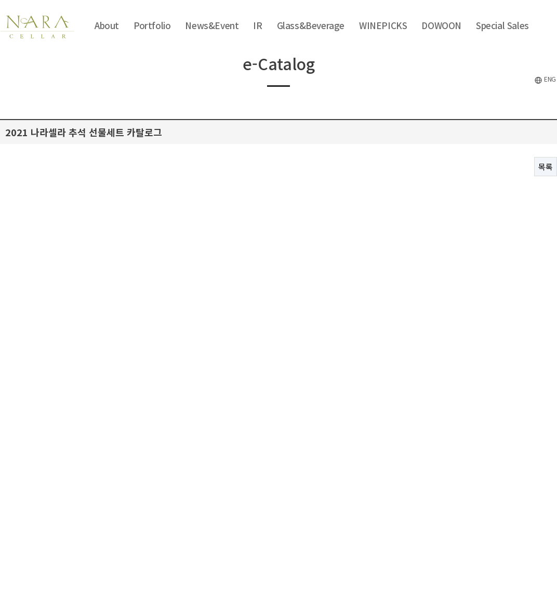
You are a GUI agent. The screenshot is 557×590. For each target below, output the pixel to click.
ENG (545, 79)
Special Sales (502, 25)
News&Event (211, 25)
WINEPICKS (383, 25)
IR (257, 25)
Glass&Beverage (310, 25)
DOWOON (441, 25)
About (107, 25)
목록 (545, 166)
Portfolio (152, 25)
